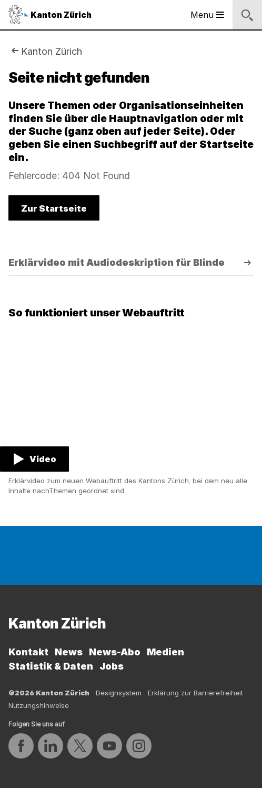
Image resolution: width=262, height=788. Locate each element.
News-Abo (114, 651)
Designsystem (119, 693)
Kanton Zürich (51, 51)
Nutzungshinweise (38, 705)
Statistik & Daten (50, 666)
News (69, 651)
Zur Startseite (54, 208)
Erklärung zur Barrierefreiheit (195, 693)
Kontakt (28, 651)
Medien (165, 651)
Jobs (111, 666)
